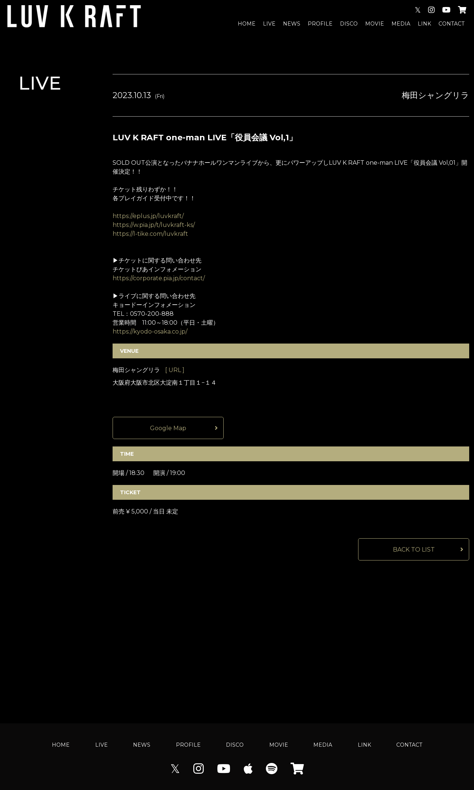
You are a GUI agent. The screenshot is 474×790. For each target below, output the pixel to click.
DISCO (349, 23)
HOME (247, 23)
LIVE (269, 23)
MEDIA (400, 23)
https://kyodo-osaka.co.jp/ (150, 331)
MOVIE (374, 23)
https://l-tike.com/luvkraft (150, 233)
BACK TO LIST (414, 549)
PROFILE (320, 23)
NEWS (291, 23)
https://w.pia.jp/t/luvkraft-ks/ (154, 224)
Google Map (168, 428)
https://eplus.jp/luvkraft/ (148, 216)
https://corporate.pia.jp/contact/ (159, 278)
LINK (424, 23)
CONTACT (451, 23)
